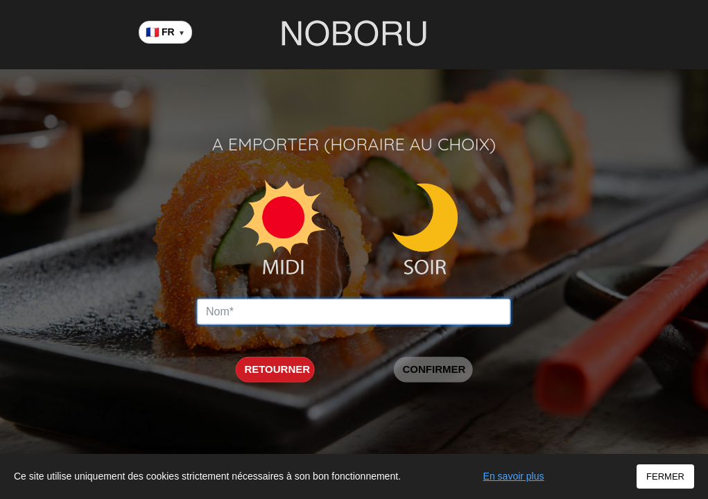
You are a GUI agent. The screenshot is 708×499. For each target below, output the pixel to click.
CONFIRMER (433, 369)
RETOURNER (277, 369)
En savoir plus (513, 476)
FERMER (665, 476)
